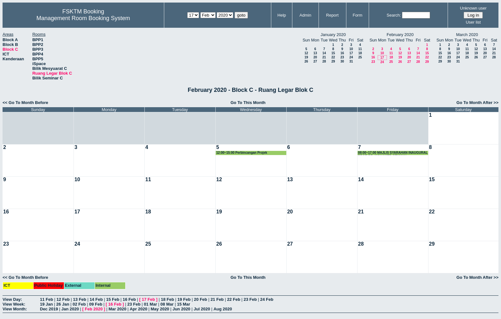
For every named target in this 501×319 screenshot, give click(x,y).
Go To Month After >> (477, 102)
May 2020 (160, 309)
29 (333, 61)
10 (351, 49)
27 (315, 61)
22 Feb (233, 299)
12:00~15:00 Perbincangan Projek (241, 152)
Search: (394, 15)
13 (315, 53)
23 (342, 57)
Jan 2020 (70, 309)
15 (333, 53)
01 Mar (150, 304)
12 (306, 53)
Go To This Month (248, 102)
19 (306, 57)
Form (357, 15)
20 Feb (200, 299)
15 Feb (112, 299)
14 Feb (96, 299)
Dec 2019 (49, 309)
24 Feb (266, 299)
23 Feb (250, 299)
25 (360, 57)
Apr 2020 (138, 309)
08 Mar (166, 304)
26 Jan (62, 304)
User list (473, 22)
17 (351, 53)
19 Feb (183, 299)
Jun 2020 (181, 309)
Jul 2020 (202, 309)
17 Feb (148, 299)
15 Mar (183, 304)
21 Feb (217, 299)
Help (281, 15)
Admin (305, 15)
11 (360, 49)
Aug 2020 (222, 309)
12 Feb (63, 299)
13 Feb (79, 299)
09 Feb (95, 304)
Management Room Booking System (83, 18)
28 (324, 61)
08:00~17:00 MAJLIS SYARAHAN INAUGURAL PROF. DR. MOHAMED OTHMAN (393, 153)
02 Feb (79, 304)
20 (315, 57)
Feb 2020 (94, 309)
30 (342, 61)
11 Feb (46, 299)
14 (324, 53)
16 (342, 53)
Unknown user (473, 8)
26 (306, 61)
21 (324, 57)
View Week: (14, 304)
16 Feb (129, 299)
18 (360, 53)
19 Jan (46, 304)
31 (351, 61)
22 (333, 57)
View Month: (15, 309)
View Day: (12, 299)
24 (351, 57)
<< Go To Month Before (25, 102)
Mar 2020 (118, 309)
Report (332, 15)
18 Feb (167, 299)
